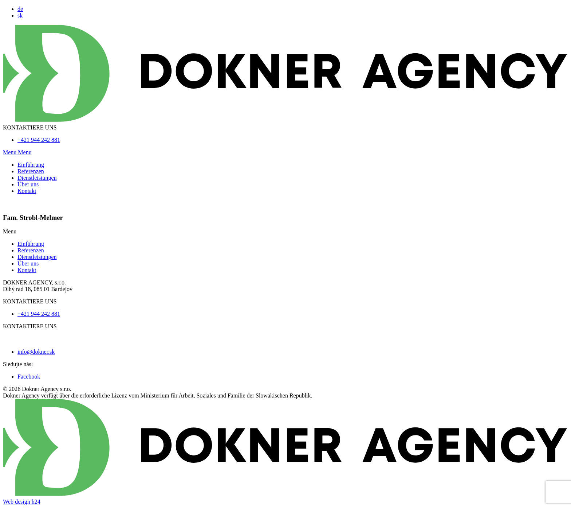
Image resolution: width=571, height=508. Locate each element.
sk (20, 15)
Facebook (28, 376)
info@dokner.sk (36, 352)
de (20, 9)
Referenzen (30, 171)
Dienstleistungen (37, 178)
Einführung (30, 165)
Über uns (28, 184)
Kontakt (26, 191)
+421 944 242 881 (38, 140)
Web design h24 (21, 502)
